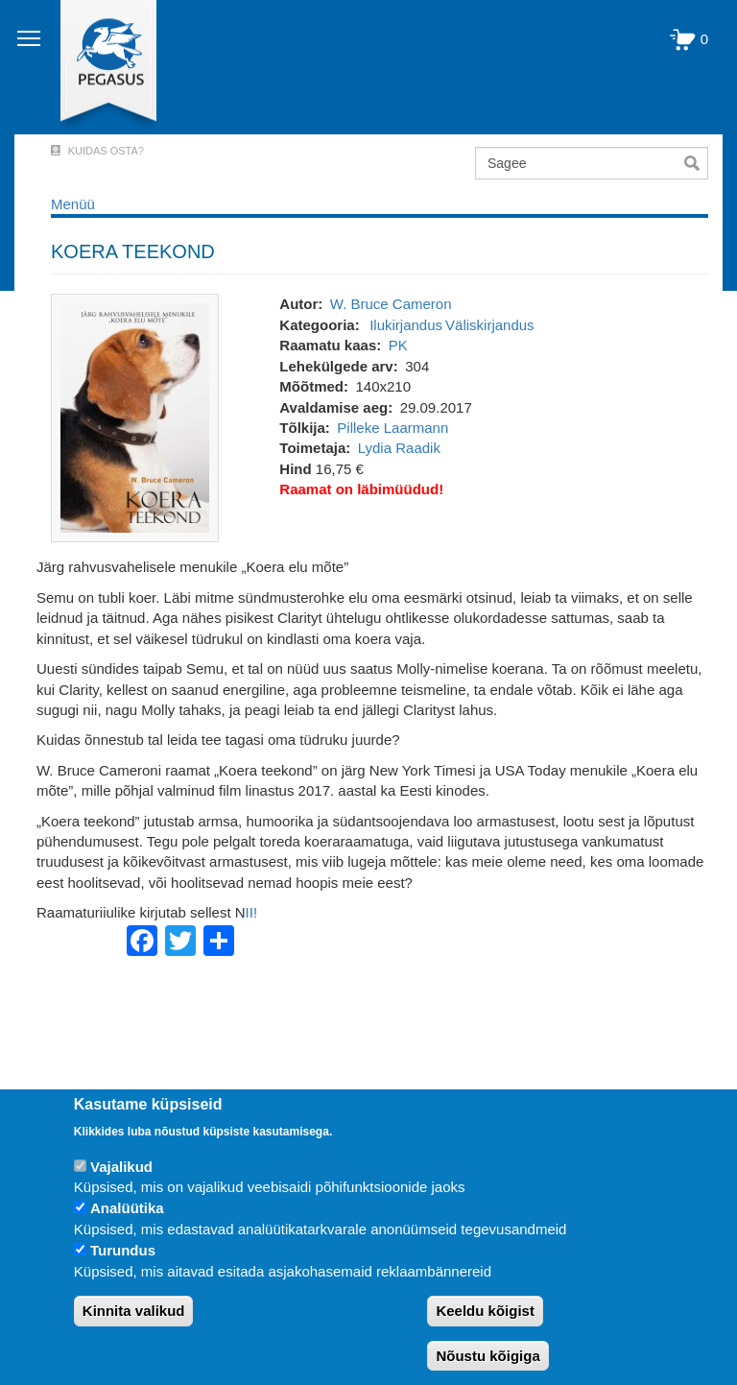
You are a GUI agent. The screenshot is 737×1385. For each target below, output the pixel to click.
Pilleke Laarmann (392, 427)
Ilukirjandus (405, 325)
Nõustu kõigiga (487, 1356)
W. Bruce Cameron (391, 304)
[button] (135, 417)
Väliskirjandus (490, 325)
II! (252, 912)
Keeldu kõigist (485, 1310)
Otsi (696, 163)
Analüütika (127, 1208)
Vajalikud (121, 1166)
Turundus (122, 1250)
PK (398, 345)
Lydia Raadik (399, 448)
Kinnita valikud (134, 1310)
